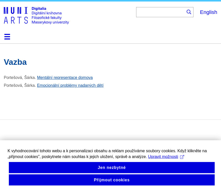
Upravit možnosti (166, 159)
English (208, 12)
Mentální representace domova (65, 77)
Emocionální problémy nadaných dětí (70, 85)
